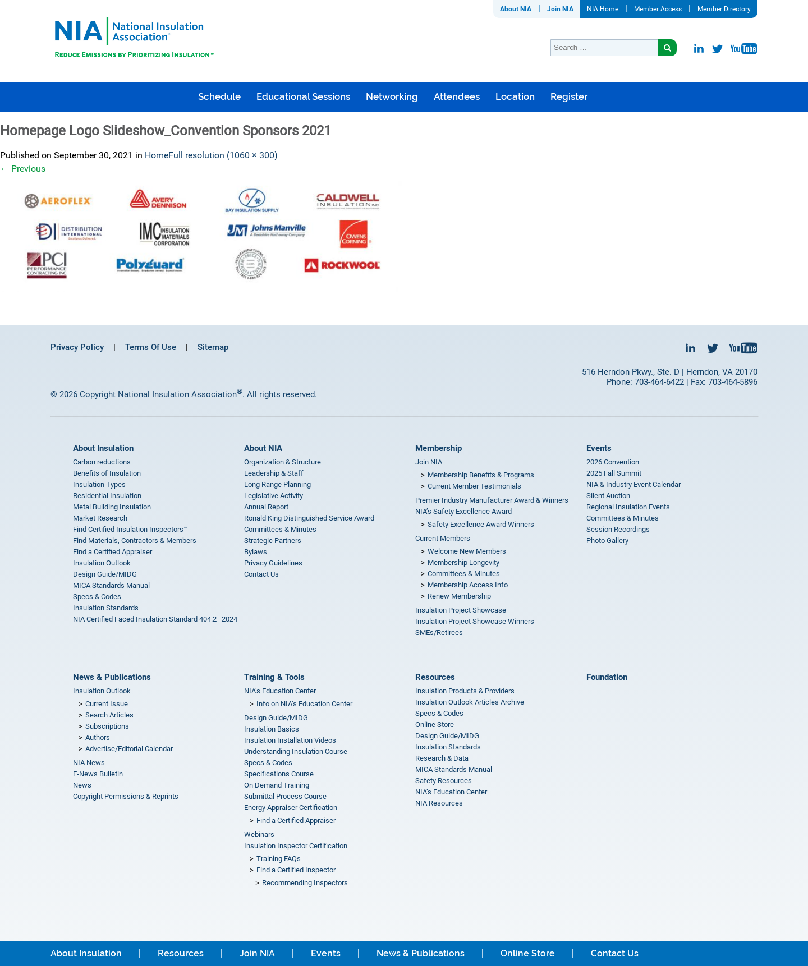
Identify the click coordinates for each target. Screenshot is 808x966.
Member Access (658, 9)
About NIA (515, 9)
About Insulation (103, 448)
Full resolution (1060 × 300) (223, 155)
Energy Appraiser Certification (290, 807)
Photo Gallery (607, 540)
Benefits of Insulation (107, 473)
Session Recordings (618, 529)
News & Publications (112, 677)
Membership (438, 448)
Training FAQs (278, 858)
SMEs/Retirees (439, 632)
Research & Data (442, 758)
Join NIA (560, 9)
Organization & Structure (282, 462)
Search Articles (109, 715)
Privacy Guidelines (273, 563)
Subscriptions (107, 726)
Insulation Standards (106, 608)
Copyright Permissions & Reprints (125, 796)
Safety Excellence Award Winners (481, 524)
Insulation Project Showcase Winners (474, 621)
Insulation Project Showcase (460, 610)
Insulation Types (99, 484)
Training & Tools (274, 677)
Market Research (100, 518)
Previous (22, 168)
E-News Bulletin (98, 774)
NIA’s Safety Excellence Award (463, 511)
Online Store (434, 724)
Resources (435, 677)
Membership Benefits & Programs (481, 475)
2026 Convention (612, 462)
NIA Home (602, 9)
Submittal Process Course (285, 796)
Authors (97, 737)
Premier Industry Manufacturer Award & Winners (491, 500)
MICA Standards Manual (111, 585)
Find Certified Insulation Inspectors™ (130, 529)
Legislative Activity (273, 495)
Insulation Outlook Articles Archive (469, 702)
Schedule (219, 96)
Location (515, 96)
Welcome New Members (467, 551)
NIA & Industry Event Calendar (633, 484)
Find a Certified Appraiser (112, 552)
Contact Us (261, 574)
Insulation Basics (271, 729)
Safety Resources (443, 780)
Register (568, 96)
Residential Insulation (107, 495)
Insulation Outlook (102, 563)
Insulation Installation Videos (290, 740)
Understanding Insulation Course (295, 751)
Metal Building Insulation (112, 507)
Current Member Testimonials (474, 486)
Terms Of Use (150, 347)
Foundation (606, 677)
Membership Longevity (463, 562)
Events (599, 448)
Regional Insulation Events (628, 507)
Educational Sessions (303, 96)
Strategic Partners (272, 540)
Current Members (442, 538)
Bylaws (255, 552)
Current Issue (106, 704)
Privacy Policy (77, 347)
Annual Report (266, 507)
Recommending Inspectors (305, 882)
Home (156, 155)
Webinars (259, 834)
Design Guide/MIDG (105, 574)
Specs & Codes (97, 596)
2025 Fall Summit (613, 473)
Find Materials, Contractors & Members (134, 540)
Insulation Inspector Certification (295, 845)
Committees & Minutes (280, 529)
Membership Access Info (468, 585)
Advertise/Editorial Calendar (129, 748)
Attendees (457, 96)
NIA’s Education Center (280, 691)
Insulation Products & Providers (465, 691)
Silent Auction (608, 495)
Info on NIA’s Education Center (304, 704)
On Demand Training (276, 785)
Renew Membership (459, 596)
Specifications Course (279, 774)
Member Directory (724, 9)
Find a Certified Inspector (296, 870)
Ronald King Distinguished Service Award (309, 518)
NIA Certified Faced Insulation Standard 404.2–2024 (155, 619)
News (82, 785)
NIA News (89, 762)
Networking (392, 96)
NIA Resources (439, 803)
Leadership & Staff (274, 473)
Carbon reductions (102, 462)
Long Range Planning (277, 484)
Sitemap (213, 347)
